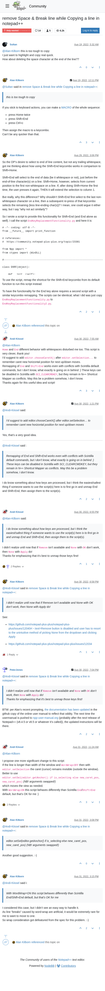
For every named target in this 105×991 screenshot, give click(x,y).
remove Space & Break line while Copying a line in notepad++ (59, 86)
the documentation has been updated (67, 709)
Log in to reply (90, 30)
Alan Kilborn (17, 80)
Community (37, 6)
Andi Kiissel (16, 338)
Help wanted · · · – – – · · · (16, 30)
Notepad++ (65, 959)
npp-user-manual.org (45, 717)
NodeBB (49, 965)
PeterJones (16, 670)
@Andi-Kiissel (10, 410)
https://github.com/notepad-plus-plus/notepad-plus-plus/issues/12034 (50, 643)
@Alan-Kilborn (11, 51)
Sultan (13, 44)
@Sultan (7, 86)
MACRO (66, 107)
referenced (37, 325)
